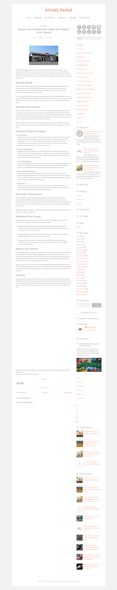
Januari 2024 (80, 286)
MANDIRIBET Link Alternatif (85, 97)
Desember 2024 (81, 255)
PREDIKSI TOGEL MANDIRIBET (86, 89)
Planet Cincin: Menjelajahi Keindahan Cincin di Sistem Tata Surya (91, 566)
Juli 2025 (79, 236)
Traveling (72, 17)
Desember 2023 (81, 289)
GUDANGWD (80, 113)
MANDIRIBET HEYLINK (83, 61)
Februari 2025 (80, 250)
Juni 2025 (79, 239)
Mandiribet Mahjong (82, 109)
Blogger (94, 312)
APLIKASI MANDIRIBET (84, 93)
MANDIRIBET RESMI (83, 65)
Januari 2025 (80, 253)
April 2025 (79, 244)
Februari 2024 (80, 283)
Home (29, 17)
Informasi (37, 17)
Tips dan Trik (50, 17)
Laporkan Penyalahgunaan (89, 318)
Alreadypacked (91, 327)
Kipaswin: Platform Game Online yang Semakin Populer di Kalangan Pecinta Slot (92, 547)
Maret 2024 (80, 280)
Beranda (45, 392)
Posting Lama (67, 392)
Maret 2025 (80, 247)
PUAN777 (79, 117)
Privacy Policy (85, 17)
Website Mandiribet (82, 101)
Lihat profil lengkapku (91, 330)
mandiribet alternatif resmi (84, 53)
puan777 (79, 121)
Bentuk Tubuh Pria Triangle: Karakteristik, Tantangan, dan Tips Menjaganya (92, 557)
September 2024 (81, 264)
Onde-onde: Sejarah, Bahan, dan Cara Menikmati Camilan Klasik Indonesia (92, 168)
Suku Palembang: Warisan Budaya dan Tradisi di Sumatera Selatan (91, 443)
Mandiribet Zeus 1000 (83, 105)
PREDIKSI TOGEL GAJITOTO (85, 73)
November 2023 (81, 291)
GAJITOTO (80, 49)
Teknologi (62, 17)
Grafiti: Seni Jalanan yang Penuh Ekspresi (88, 345)
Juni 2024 (79, 272)
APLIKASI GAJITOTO (83, 77)
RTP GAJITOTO (81, 69)
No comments (49, 37)
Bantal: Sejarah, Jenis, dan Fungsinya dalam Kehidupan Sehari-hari (91, 151)
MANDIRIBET (81, 57)
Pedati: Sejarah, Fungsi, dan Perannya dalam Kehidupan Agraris (91, 538)
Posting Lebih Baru (21, 392)
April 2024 (79, 278)
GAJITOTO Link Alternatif (84, 81)
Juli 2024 (79, 269)
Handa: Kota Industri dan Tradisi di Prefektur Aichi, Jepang (43, 31)
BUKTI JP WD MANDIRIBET (85, 85)
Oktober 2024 (81, 261)
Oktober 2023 (81, 294)
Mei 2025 (79, 242)
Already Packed (58, 9)
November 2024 (81, 258)
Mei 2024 (79, 275)
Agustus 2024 (81, 266)
